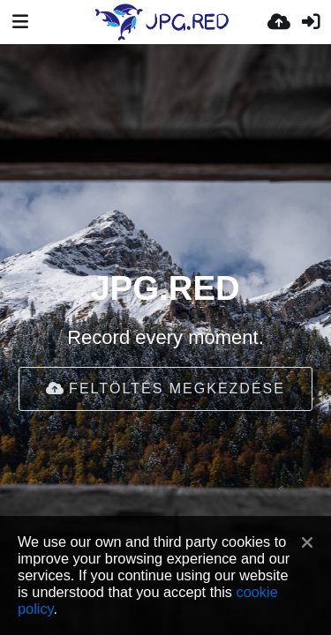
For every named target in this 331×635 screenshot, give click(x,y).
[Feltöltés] (278, 22)
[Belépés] (310, 22)
